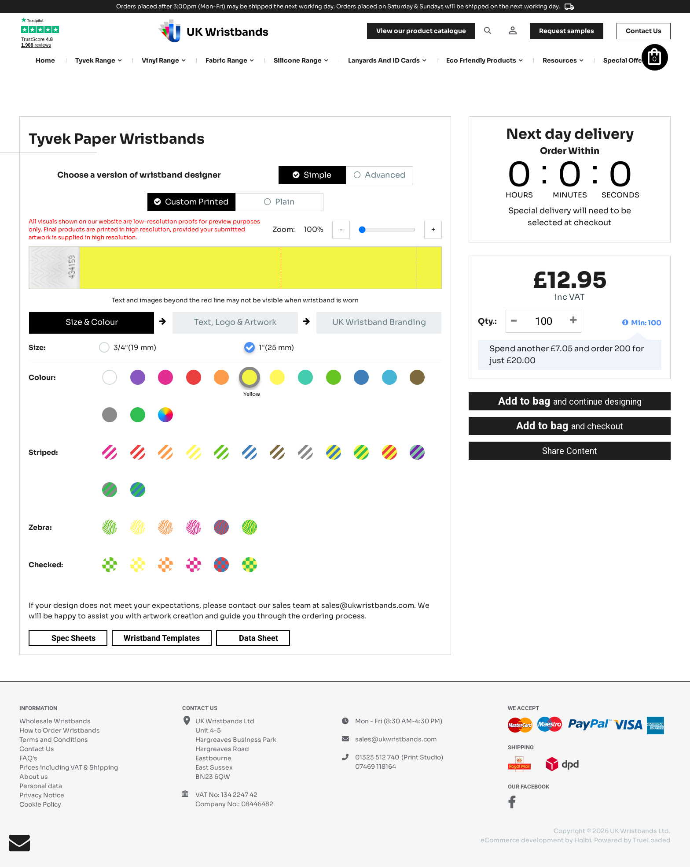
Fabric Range (226, 60)
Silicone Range (298, 60)
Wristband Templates (162, 638)
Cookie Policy (40, 804)
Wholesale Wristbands (55, 721)
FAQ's (28, 758)
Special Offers (625, 60)
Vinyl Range (160, 60)
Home (45, 60)
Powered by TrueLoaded (632, 840)
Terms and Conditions (53, 740)
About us (33, 777)
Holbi (582, 840)
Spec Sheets (73, 638)
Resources (560, 60)
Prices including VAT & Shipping (68, 767)
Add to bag (570, 401)
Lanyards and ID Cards (384, 60)
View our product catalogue (421, 31)
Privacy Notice (41, 795)
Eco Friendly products (481, 60)
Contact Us (36, 749)
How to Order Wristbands (59, 730)
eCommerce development (522, 840)
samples (566, 31)
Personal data (40, 786)
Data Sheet (258, 638)
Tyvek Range (95, 60)
